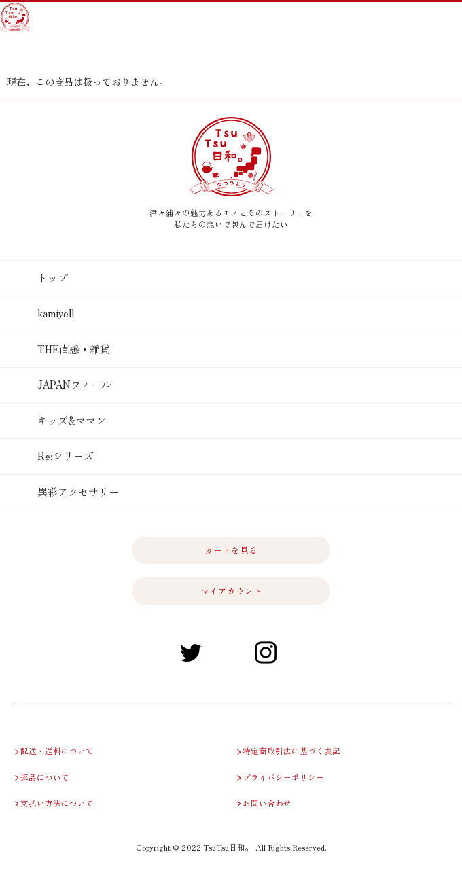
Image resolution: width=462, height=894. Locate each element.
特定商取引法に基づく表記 (290, 750)
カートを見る (25, 51)
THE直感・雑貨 (73, 349)
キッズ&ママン (71, 420)
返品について (44, 777)
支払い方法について (57, 803)
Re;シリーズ (65, 455)
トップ (52, 277)
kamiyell (55, 313)
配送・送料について (57, 750)
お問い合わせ (267, 803)
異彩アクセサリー (78, 491)
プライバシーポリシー (283, 777)
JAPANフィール (74, 384)
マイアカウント (56, 51)
